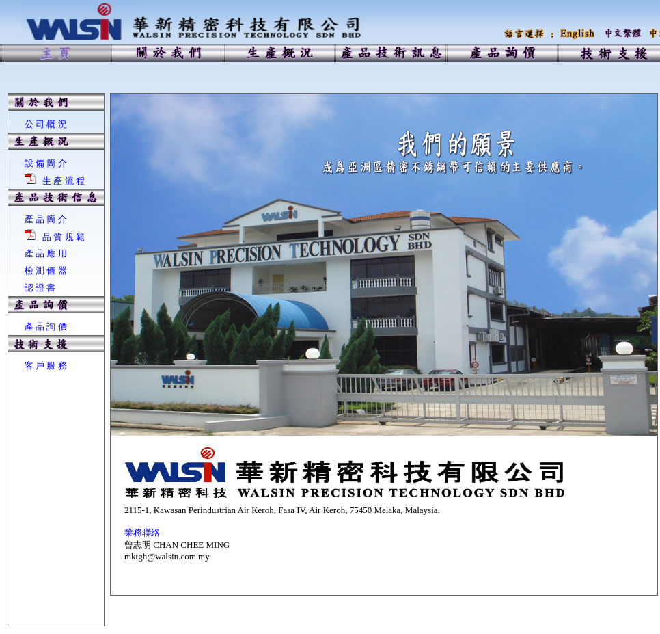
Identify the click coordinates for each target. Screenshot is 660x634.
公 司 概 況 (46, 124)
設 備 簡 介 (46, 163)
